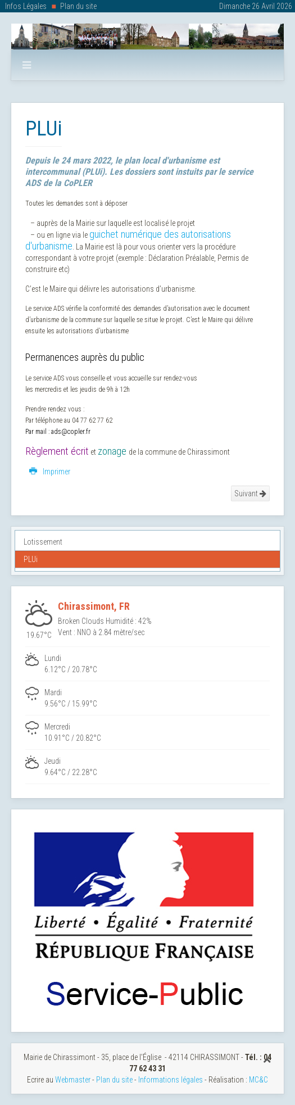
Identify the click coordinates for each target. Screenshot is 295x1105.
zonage (112, 451)
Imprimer (49, 471)
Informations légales (170, 1079)
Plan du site (78, 6)
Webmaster (72, 1079)
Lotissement (43, 541)
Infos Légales (26, 6)
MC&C (258, 1079)
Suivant (250, 493)
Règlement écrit (57, 451)
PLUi (31, 559)
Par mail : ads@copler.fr (57, 432)
